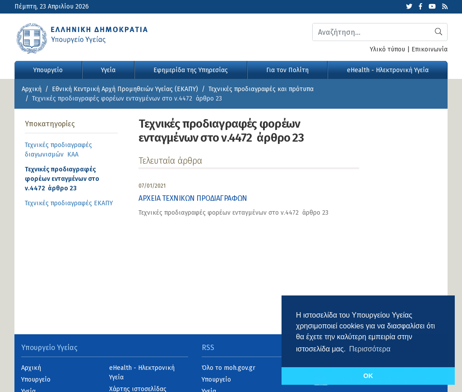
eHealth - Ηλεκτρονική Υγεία (388, 70)
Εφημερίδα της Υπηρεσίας (190, 70)
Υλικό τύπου (387, 49)
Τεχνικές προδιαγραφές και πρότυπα (261, 89)
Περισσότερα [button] (370, 349)
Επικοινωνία (429, 49)
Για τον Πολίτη (287, 70)
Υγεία (108, 70)
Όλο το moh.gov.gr (228, 368)
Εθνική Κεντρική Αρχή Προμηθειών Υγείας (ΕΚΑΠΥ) (125, 89)
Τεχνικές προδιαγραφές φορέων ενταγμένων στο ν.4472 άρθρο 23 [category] (233, 213)
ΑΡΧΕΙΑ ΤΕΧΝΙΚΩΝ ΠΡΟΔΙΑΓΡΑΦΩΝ (193, 198)
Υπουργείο (48, 70)
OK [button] (368, 375)
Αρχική (32, 89)
